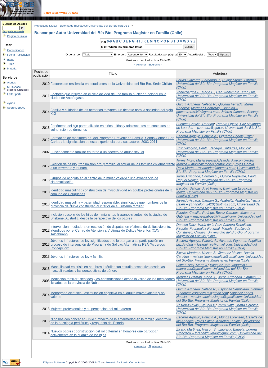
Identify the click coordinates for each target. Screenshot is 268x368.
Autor (10, 59)
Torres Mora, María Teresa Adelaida (202, 160)
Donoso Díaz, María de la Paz (198, 225)
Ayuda (11, 103)
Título (10, 63)
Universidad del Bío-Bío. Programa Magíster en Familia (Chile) (218, 129)
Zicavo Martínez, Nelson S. (196, 253)
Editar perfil (14, 94)
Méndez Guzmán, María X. (196, 277)
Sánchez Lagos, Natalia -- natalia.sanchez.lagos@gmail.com (215, 295)
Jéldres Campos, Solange (240, 112)
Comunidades (15, 50)
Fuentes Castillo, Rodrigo (195, 124)
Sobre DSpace (16, 107)
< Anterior (140, 64)
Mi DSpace (14, 86)
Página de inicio (17, 36)
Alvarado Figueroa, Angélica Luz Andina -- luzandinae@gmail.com (218, 242)
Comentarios (137, 362)
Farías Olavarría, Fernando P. (198, 80)
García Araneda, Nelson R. (196, 104)
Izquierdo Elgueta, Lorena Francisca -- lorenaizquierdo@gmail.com (216, 331)
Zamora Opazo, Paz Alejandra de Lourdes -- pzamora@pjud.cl (218, 126)
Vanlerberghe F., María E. (195, 92)
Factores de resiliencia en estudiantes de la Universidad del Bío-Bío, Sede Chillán (111, 84)
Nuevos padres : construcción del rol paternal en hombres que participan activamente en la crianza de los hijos (104, 333)
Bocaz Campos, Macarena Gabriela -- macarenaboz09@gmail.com (215, 214)
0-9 (109, 41)
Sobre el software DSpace (61, 12)
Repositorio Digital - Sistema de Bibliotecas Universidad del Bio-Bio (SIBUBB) (82, 25)
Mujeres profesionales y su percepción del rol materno (90, 309)
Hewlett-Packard (116, 362)
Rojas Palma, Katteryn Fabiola (218, 321)
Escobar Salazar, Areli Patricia (198, 188)
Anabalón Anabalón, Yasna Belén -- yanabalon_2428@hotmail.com (218, 202)
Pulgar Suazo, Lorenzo (239, 80)
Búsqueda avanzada (13, 31)
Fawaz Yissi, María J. (192, 265)
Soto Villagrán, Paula (191, 148)
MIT (97, 362)
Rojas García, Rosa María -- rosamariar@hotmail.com (215, 166)
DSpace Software (54, 362)
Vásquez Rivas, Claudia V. (196, 305)
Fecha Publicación (18, 54)
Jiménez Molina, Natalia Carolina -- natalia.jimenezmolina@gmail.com (215, 254)
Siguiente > (155, 64)
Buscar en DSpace (15, 23)
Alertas (11, 82)
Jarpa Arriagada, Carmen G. (197, 176)
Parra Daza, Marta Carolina (238, 305)
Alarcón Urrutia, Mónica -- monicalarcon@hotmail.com (215, 162)
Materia (11, 68)
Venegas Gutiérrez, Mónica (229, 148)
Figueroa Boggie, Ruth (236, 136)
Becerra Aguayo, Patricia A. (196, 136)
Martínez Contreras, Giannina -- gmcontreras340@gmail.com (207, 110)
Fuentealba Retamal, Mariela (210, 228)
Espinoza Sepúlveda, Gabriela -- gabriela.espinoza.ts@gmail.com (219, 291)
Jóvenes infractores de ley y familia (76, 256)
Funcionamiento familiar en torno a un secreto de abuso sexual (97, 152)
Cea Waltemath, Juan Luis (235, 92)
